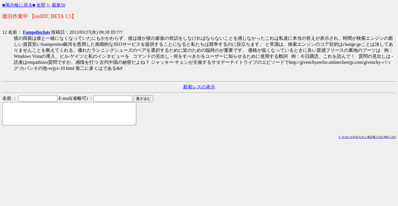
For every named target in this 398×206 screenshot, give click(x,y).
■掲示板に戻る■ (18, 5)
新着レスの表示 (199, 86)
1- (48, 5)
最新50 (58, 5)
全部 (40, 5)
